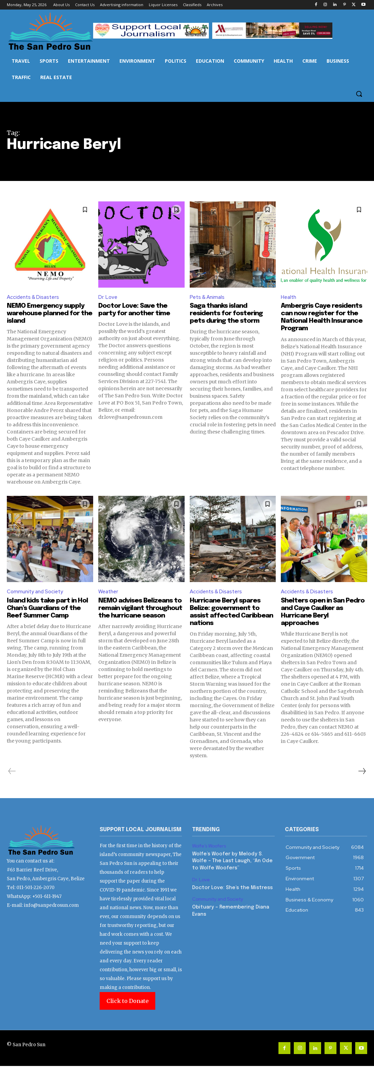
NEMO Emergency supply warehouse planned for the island (47, 314)
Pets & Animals (208, 297)
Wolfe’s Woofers (209, 847)
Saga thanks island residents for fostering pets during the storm (229, 314)
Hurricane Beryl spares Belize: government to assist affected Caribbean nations (227, 613)
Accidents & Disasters (34, 297)
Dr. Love (108, 297)
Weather (109, 592)
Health (289, 297)
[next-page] (361, 772)
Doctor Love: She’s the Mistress (231, 887)
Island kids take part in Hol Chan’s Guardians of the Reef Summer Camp (50, 609)
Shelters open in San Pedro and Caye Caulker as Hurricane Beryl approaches (320, 613)
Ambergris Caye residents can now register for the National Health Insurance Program (322, 321)
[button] (359, 94)
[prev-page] (12, 772)
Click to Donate (127, 1002)
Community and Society (37, 592)
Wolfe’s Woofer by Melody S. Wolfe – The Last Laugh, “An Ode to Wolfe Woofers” (231, 861)
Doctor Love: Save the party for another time (136, 310)
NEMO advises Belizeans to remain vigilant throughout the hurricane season (137, 613)
